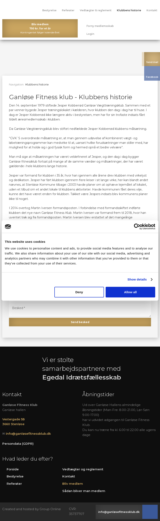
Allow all (130, 292)
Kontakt (151, 10)
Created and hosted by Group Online (31, 509)
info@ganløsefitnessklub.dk (28, 434)
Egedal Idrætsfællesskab (81, 377)
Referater (68, 10)
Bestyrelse (49, 10)
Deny (79, 292)
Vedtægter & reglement (95, 10)
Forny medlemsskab (100, 26)
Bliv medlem (72, 484)
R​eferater (14, 484)
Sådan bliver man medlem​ (83, 491)
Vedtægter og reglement (82, 469)
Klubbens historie (129, 10)
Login (90, 33)
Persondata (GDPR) (18, 444)
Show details (137, 279)
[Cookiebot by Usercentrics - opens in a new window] (137, 226)
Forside (13, 469)
